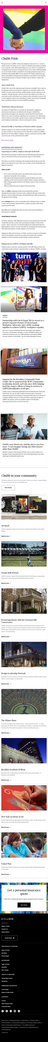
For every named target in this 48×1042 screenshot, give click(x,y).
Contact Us (5, 929)
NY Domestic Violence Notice (34, 1022)
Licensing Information (15, 1020)
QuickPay (4, 953)
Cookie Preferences (6, 1029)
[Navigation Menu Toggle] (45, 2)
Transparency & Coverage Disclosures (29, 1027)
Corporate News (6, 1006)
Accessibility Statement (28, 1025)
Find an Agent (5, 956)
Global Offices (5, 932)
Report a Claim (5, 926)
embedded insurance (9, 985)
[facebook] (3, 1011)
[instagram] (19, 1011)
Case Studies (5, 989)
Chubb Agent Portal (7, 978)
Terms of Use (5, 1020)
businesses (5, 960)
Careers (4, 1000)
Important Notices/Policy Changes (10, 1027)
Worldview (4, 981)
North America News (7, 1003)
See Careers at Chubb (7, 140)
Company (5, 997)
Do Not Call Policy (6, 1022)
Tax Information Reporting (18, 1022)
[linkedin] (7, 1011)
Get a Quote (5, 970)
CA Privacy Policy (34, 1020)
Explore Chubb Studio (7, 992)
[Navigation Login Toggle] (2, 2)
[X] (11, 1011)
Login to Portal (5, 950)
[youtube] (15, 1011)
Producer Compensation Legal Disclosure (11, 1025)
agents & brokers (8, 974)
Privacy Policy (25, 1020)
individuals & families (10, 946)
